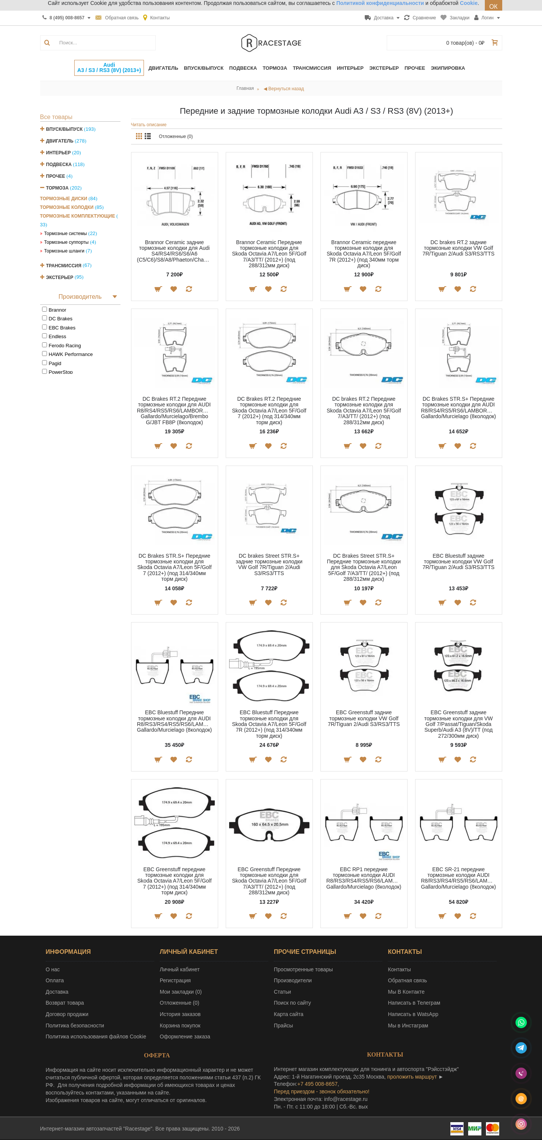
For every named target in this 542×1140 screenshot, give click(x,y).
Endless (57, 336)
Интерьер (58, 152)
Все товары (56, 117)
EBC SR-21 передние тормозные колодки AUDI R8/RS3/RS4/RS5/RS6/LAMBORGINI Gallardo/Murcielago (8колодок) (460, 878)
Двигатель (59, 141)
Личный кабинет (180, 969)
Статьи (282, 992)
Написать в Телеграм (414, 1003)
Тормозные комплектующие (77, 216)
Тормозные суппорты (66, 242)
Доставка (57, 992)
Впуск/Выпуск (64, 129)
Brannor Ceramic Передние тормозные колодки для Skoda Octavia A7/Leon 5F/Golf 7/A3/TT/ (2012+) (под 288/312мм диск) (269, 254)
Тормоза (57, 188)
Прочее (55, 176)
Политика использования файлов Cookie (96, 1036)
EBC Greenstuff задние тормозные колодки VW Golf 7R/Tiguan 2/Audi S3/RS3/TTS (364, 718)
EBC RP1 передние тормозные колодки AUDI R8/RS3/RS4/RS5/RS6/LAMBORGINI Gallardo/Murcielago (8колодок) (365, 878)
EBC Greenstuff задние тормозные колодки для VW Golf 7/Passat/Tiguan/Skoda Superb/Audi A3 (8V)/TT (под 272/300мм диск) (458, 724)
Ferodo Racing (65, 345)
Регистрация (175, 980)
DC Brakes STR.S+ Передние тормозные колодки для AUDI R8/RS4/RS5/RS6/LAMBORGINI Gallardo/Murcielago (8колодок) (459, 407)
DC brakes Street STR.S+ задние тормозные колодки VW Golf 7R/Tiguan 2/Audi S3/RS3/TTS (269, 564)
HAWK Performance (71, 354)
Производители (293, 980)
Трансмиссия (63, 265)
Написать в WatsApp (413, 1014)
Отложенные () (179, 1003)
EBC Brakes (62, 328)
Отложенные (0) (176, 136)
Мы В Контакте (406, 992)
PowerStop (61, 372)
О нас (53, 969)
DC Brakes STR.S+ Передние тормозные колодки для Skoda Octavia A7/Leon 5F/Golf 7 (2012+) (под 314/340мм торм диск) (174, 567)
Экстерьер (59, 277)
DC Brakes (61, 318)
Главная (245, 88)
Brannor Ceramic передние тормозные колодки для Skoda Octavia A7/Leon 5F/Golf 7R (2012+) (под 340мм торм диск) (363, 254)
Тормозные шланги (64, 251)
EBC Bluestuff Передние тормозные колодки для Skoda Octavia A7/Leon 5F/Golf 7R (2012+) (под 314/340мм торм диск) (269, 724)
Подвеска (59, 164)
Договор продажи (67, 1014)
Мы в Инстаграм (408, 1025)
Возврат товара (65, 1003)
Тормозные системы (65, 233)
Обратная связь (407, 980)
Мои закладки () (181, 992)
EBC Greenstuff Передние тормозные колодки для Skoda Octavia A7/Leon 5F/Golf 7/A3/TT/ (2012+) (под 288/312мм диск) (269, 881)
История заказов (180, 1014)
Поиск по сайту (292, 1003)
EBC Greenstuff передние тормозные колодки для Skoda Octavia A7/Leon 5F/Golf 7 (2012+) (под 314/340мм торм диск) (174, 881)
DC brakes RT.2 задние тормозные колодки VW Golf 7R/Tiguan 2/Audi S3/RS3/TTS (458, 248)
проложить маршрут (412, 1077)
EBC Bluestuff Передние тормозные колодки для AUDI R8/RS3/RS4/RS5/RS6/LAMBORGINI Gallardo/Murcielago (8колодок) (176, 721)
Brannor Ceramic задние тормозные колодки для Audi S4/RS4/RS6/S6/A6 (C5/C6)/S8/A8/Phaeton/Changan (176, 251)
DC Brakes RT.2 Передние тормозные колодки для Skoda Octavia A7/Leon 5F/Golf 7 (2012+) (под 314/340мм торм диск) (269, 410)
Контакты (399, 969)
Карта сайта (288, 1014)
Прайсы (283, 1025)
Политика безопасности (75, 1025)
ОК (493, 6)
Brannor (57, 310)
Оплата (55, 980)
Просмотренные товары (303, 969)
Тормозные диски (63, 198)
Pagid (55, 363)
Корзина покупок (180, 1025)
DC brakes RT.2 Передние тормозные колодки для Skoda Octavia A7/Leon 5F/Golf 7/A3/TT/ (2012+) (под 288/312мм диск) (363, 410)
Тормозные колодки (67, 207)
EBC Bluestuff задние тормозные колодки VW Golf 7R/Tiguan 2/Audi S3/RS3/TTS (458, 562)
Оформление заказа (185, 1036)
